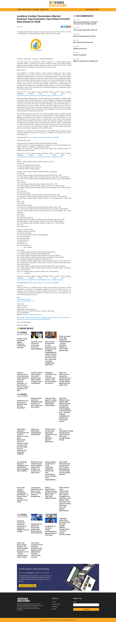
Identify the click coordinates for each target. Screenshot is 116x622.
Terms (54, 602)
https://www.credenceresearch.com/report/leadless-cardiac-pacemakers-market (39, 95)
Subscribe (86, 609)
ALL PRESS (36, 9)
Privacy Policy (56, 604)
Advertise (54, 606)
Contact (54, 609)
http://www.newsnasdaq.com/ (25, 301)
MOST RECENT (26, 9)
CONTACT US (44, 9)
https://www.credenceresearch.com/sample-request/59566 (42, 137)
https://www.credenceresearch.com (32, 314)
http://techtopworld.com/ (24, 299)
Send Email (24, 307)
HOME (19, 9)
